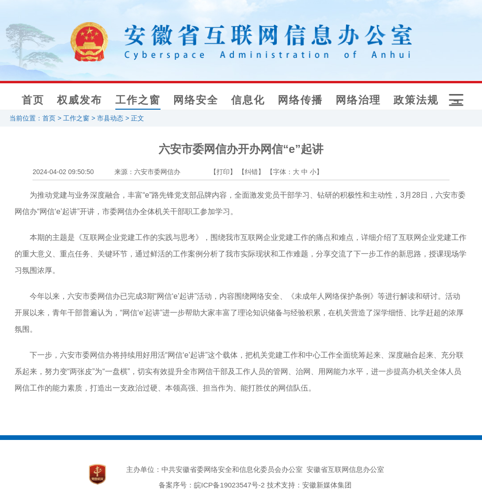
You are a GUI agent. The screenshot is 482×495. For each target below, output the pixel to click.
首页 (33, 100)
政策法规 (416, 100)
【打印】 (223, 172)
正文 (137, 118)
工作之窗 (138, 100)
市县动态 (110, 118)
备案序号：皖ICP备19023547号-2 (212, 485)
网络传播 (300, 100)
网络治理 (358, 100)
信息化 (248, 100)
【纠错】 (251, 172)
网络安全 (195, 100)
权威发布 (79, 100)
